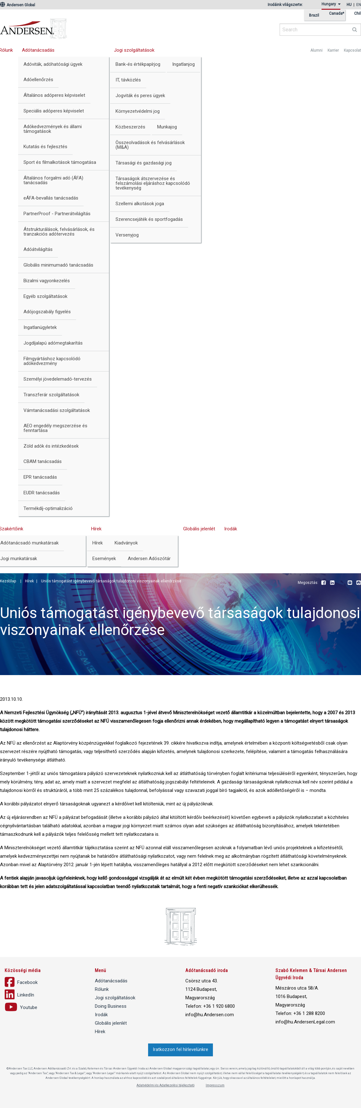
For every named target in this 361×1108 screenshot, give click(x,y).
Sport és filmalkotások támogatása (59, 162)
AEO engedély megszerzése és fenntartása (55, 428)
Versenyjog (127, 235)
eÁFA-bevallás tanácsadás (50, 198)
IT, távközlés (128, 80)
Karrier (333, 50)
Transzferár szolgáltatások (51, 395)
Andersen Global (17, 5)
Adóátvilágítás (38, 249)
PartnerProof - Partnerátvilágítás (56, 213)
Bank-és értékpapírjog (138, 64)
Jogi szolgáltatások (134, 50)
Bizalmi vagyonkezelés (46, 281)
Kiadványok (126, 543)
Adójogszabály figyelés (47, 312)
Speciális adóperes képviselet (53, 111)
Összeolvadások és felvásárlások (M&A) (150, 145)
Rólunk (102, 989)
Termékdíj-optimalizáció (48, 508)
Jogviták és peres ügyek (140, 95)
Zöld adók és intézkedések (51, 446)
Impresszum (215, 1085)
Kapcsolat (352, 50)
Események (104, 558)
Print (358, 582)
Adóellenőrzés (38, 79)
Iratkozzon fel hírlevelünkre (180, 1049)
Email (349, 582)
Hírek (96, 529)
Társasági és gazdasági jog (144, 163)
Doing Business (110, 1006)
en (358, 5)
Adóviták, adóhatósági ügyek (52, 64)
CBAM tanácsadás (42, 461)
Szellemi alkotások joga (140, 203)
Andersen (94, 26)
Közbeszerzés (130, 127)
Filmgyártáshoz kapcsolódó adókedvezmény (51, 361)
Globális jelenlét (199, 529)
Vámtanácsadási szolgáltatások (56, 410)
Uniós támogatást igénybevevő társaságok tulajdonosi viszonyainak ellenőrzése (111, 581)
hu (349, 5)
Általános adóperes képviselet (54, 95)
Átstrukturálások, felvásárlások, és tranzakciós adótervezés (59, 231)
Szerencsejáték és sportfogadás (149, 219)
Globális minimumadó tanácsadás (58, 265)
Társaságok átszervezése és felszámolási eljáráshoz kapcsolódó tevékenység (153, 183)
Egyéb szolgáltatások (45, 296)
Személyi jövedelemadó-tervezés (57, 379)
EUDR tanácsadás (41, 493)
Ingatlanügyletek (40, 327)
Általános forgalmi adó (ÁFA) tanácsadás (53, 180)
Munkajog (167, 127)
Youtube (340, 582)
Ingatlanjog (183, 64)
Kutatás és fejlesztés (45, 146)
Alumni (316, 50)
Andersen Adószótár (149, 558)
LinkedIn (332, 582)
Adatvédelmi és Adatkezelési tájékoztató (165, 1085)
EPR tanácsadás (40, 477)
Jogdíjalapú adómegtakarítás (53, 343)
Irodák (230, 529)
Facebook (323, 582)
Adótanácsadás (38, 50)
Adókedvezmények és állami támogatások (52, 129)
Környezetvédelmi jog (138, 111)
